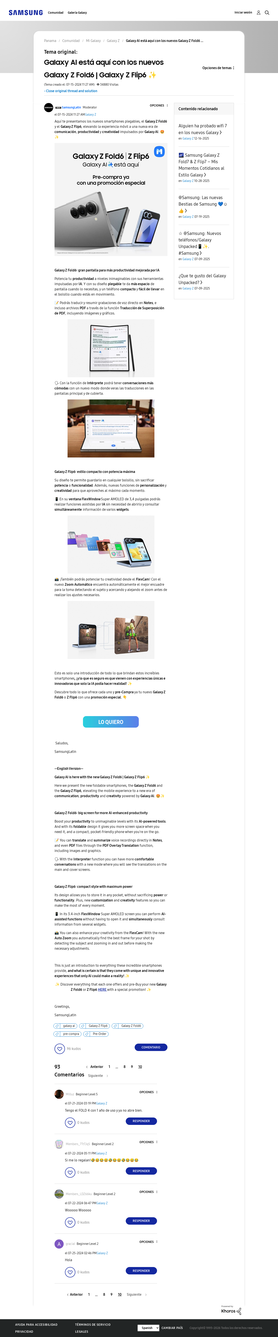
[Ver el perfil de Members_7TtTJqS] (78, 1144)
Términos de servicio (93, 1325)
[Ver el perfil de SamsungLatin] (71, 107)
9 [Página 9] (132, 1067)
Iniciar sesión (243, 12)
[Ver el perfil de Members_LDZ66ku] (79, 1194)
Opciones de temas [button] (217, 68)
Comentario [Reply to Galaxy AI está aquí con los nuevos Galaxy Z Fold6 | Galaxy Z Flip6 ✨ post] (151, 1047)
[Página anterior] (96, 1066)
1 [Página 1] (109, 1067)
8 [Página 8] (125, 1067)
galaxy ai (69, 1026)
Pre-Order (99, 1034)
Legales (81, 1332)
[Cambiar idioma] (148, 1328)
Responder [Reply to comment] (141, 1121)
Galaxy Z (90, 114)
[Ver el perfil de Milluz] (70, 1094)
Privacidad (24, 1332)
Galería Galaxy (77, 13)
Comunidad (55, 13)
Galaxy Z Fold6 (131, 1026)
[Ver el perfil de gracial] (70, 1244)
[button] (159, 106)
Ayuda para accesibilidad (36, 1325)
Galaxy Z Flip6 (98, 1026)
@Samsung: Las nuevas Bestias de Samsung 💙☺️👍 (203, 204)
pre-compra (71, 1034)
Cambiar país (172, 1328)
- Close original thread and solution (70, 91)
